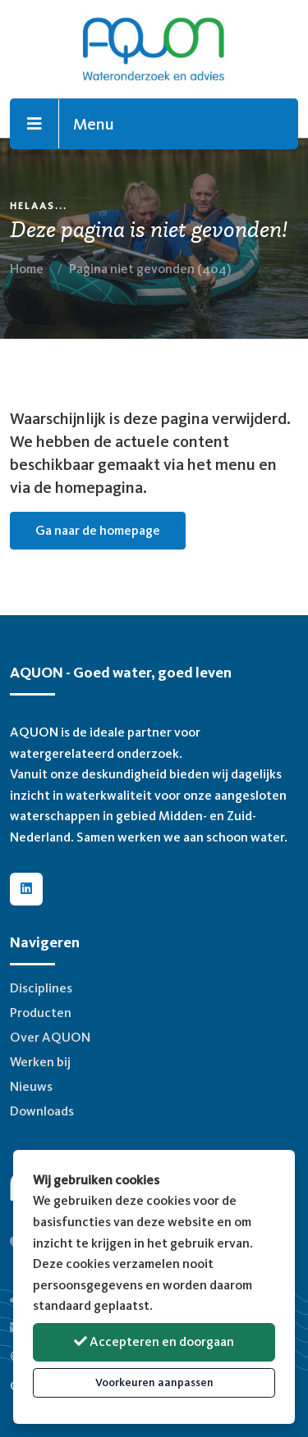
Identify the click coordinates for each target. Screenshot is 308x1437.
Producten (40, 1012)
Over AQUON (50, 1037)
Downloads (42, 1111)
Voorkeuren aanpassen (154, 1382)
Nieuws (31, 1086)
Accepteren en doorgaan (154, 1341)
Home (27, 268)
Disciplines (41, 988)
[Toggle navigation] (35, 123)
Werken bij (40, 1062)
